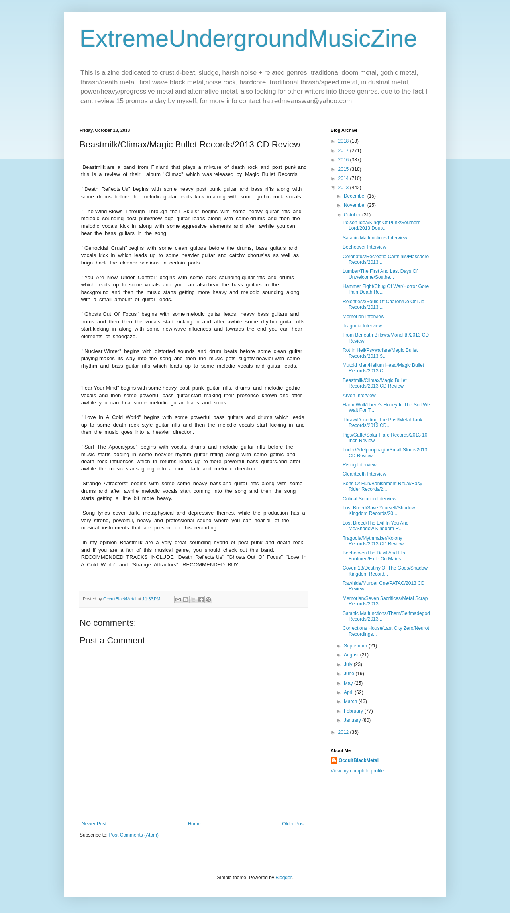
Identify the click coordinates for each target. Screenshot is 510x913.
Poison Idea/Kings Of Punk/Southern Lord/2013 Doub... (381, 225)
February (354, 711)
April (349, 692)
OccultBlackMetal (359, 760)
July (349, 664)
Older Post (293, 824)
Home (194, 824)
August (352, 655)
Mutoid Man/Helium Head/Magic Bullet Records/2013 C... (383, 368)
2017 (344, 150)
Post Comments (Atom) (134, 835)
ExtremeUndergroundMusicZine (248, 38)
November (355, 205)
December (355, 196)
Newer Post (94, 824)
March (351, 701)
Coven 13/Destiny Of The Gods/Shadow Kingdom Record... (385, 570)
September (356, 646)
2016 (344, 160)
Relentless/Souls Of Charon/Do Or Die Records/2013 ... (383, 304)
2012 (344, 732)
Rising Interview (360, 465)
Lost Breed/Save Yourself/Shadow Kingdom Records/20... (379, 510)
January (353, 720)
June (349, 673)
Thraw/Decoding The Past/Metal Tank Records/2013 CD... (382, 422)
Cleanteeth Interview (364, 474)
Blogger (283, 877)
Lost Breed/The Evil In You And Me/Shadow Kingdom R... (375, 525)
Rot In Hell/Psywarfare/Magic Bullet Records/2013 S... (380, 353)
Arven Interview (359, 395)
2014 (344, 178)
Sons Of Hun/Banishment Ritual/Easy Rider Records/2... (382, 486)
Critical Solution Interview (369, 499)
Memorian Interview (363, 316)
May (349, 683)
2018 (344, 141)
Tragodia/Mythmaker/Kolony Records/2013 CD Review (373, 541)
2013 (344, 187)
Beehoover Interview (364, 247)
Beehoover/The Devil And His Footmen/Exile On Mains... (374, 555)
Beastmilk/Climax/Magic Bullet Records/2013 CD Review (375, 383)
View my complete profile (357, 771)
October (353, 214)
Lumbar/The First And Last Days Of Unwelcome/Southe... (380, 274)
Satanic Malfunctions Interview (375, 238)
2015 (344, 169)
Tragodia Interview (362, 326)
